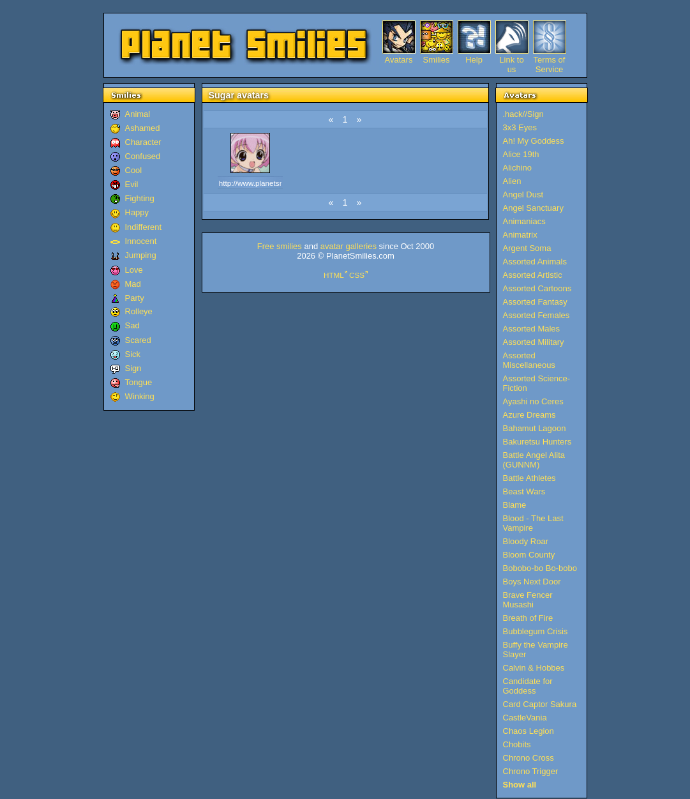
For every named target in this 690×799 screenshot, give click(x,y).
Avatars (399, 60)
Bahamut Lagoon (534, 428)
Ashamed (142, 128)
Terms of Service (550, 60)
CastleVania (525, 717)
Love (134, 270)
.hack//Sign (523, 114)
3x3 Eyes (520, 127)
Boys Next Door (532, 581)
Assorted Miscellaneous (529, 360)
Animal (138, 114)
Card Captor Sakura (540, 704)
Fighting (139, 198)
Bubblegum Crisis (535, 631)
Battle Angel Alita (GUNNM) (534, 459)
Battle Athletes (529, 478)
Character (143, 142)
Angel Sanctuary (533, 208)
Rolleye (139, 311)
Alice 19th (521, 154)
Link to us (511, 60)
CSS (356, 275)
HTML (334, 275)
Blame (515, 505)
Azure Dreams (529, 415)
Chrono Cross (528, 758)
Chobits (517, 744)
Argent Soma (527, 248)
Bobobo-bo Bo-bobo (540, 568)
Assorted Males (531, 328)
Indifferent (143, 227)
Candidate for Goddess (528, 686)
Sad (132, 325)
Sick (133, 354)
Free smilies (279, 246)
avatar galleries (348, 246)
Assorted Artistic (532, 275)
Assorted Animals (535, 261)
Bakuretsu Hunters (537, 441)
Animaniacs (524, 221)
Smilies (436, 60)
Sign (133, 368)
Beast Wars (524, 491)
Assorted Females (536, 315)
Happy (137, 212)
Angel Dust (523, 194)
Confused (143, 156)
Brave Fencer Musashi (528, 599)
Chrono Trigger (531, 771)
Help (474, 60)
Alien (512, 181)
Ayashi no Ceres (533, 401)
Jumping (140, 255)
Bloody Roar (526, 541)
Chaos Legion (528, 731)
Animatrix (520, 235)
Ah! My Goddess (533, 141)
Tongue (139, 382)
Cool (133, 170)
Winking (139, 396)
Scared (138, 340)
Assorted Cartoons (537, 288)
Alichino (517, 167)
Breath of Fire (528, 618)
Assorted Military (533, 342)
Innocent (141, 241)
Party (134, 298)
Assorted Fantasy (535, 302)
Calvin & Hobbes (534, 668)
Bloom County (529, 554)
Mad (133, 284)
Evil (132, 184)
